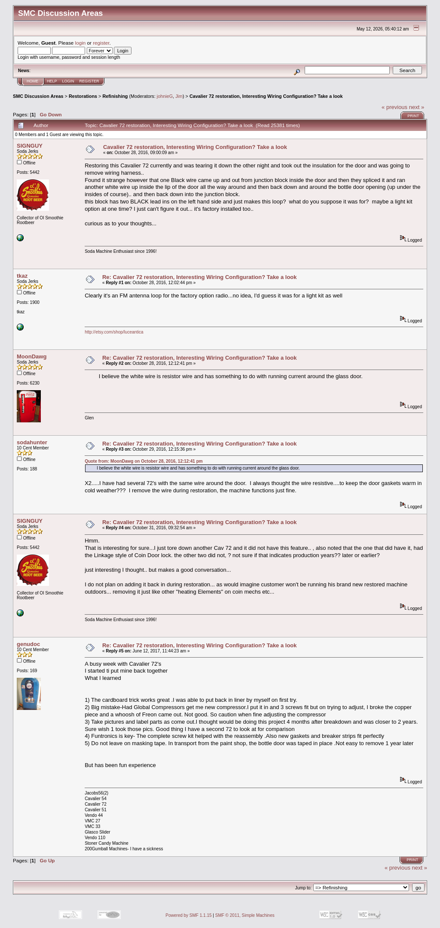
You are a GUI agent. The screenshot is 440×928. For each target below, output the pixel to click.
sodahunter (32, 442)
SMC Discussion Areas (38, 96)
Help (52, 81)
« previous (394, 107)
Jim (179, 96)
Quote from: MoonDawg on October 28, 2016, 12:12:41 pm (144, 461)
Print (413, 116)
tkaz (22, 276)
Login (68, 81)
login (80, 42)
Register (89, 81)
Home (32, 81)
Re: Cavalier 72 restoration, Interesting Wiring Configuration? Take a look (199, 277)
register (101, 42)
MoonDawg (31, 356)
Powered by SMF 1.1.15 (188, 915)
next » (416, 107)
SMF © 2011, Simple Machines (245, 915)
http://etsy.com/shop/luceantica (114, 332)
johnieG (165, 96)
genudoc (28, 644)
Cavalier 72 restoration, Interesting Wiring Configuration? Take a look (266, 96)
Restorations (83, 96)
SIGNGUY (30, 146)
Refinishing (115, 96)
